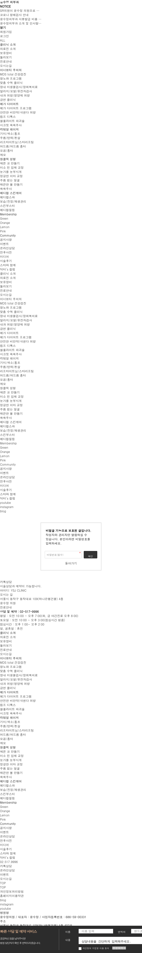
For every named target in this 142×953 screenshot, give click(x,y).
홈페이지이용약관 (12, 896)
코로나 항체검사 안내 (14, 15)
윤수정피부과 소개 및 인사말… (20, 23)
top (3, 887)
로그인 (4, 36)
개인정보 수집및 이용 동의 (94, 948)
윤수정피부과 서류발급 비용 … (20, 19)
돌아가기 (71, 563)
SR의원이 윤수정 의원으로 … (19, 10)
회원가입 (6, 32)
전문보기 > (119, 948)
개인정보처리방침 (12, 891)
